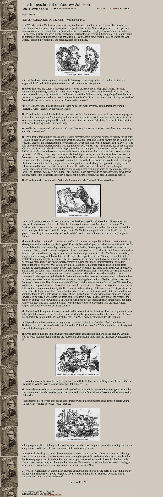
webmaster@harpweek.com (51, 495)
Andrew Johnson (112, 8)
